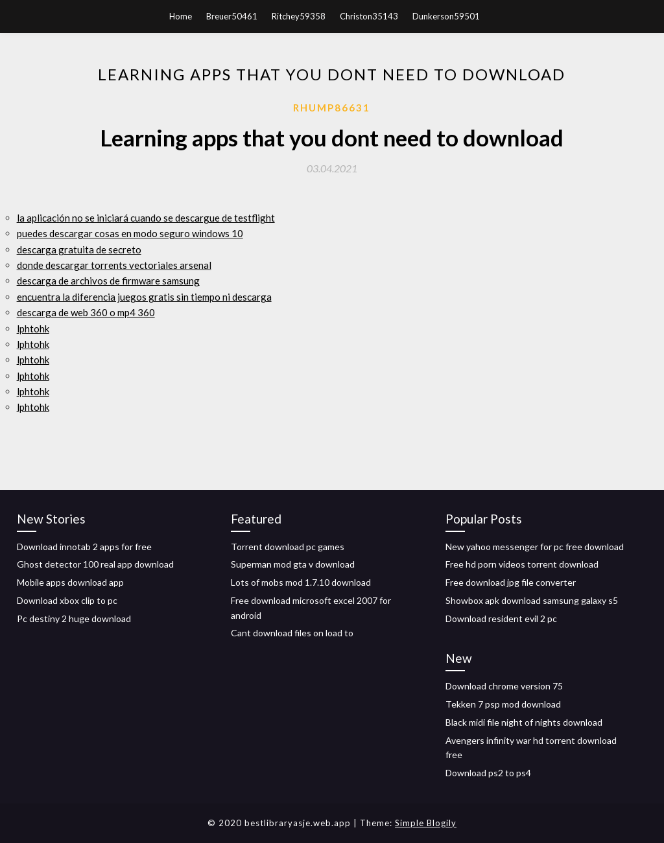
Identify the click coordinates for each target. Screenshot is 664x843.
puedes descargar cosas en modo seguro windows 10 (130, 233)
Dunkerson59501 (446, 16)
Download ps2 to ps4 (488, 772)
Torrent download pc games (287, 546)
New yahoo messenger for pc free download (534, 546)
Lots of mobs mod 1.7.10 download (301, 582)
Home (180, 16)
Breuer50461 (231, 16)
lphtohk (33, 328)
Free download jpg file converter (510, 582)
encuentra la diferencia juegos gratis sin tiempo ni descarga (144, 297)
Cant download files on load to (292, 632)
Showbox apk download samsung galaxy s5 (531, 600)
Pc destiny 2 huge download (74, 618)
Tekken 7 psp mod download (503, 704)
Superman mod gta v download (293, 564)
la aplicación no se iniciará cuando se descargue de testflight (146, 218)
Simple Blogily (425, 823)
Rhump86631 (331, 107)
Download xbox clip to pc (67, 600)
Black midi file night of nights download (523, 722)
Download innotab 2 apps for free (84, 546)
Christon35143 (369, 16)
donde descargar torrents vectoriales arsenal (114, 265)
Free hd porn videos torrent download (522, 564)
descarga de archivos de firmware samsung (108, 280)
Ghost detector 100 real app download (95, 564)
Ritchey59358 (299, 16)
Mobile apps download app (70, 582)
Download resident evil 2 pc (501, 618)
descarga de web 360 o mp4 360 (86, 312)
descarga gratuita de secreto (79, 249)
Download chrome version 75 (504, 685)
